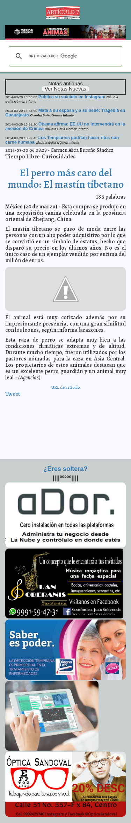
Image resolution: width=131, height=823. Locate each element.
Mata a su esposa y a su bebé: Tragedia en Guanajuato (65, 112)
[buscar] (64, 56)
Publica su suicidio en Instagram (71, 96)
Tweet (12, 394)
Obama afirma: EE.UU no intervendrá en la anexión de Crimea (65, 126)
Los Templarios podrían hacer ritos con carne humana (62, 140)
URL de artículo (65, 387)
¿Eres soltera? (65, 468)
